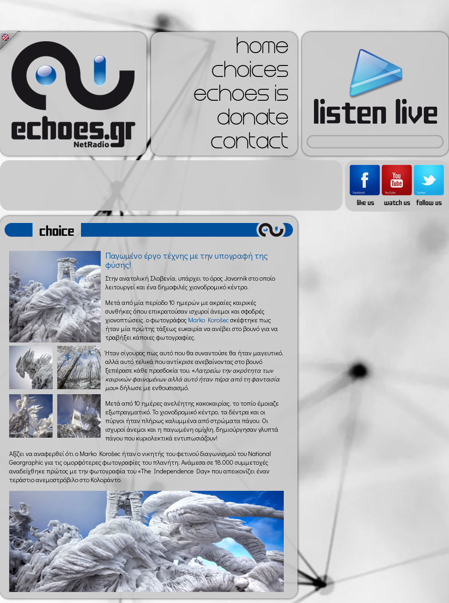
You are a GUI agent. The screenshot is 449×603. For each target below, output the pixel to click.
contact (249, 143)
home (262, 48)
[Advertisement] (171, 185)
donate (252, 120)
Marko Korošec (208, 319)
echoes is (241, 96)
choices (249, 72)
